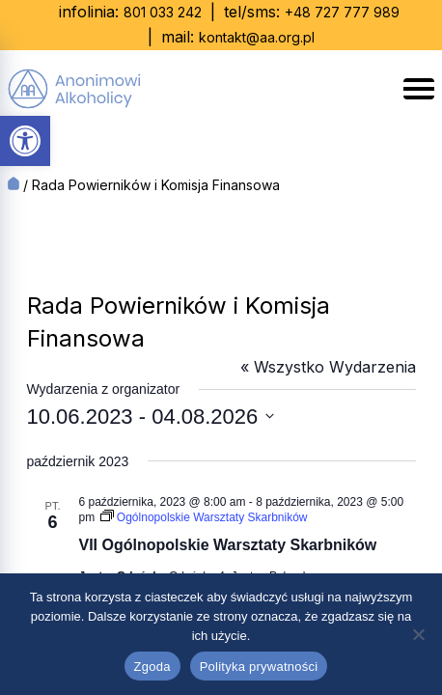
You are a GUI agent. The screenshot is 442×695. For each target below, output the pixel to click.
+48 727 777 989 (342, 12)
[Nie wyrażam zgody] (418, 634)
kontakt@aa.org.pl (257, 37)
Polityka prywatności (259, 666)
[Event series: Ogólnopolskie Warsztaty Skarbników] (204, 517)
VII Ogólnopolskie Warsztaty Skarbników (228, 545)
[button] (25, 141)
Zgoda (152, 666)
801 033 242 (163, 12)
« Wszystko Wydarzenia (328, 366)
